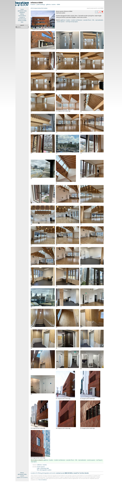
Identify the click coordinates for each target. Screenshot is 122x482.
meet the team (22, 19)
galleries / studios (51, 4)
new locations (22, 15)
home (22, 9)
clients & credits (22, 20)
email (75, 473)
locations (33, 4)
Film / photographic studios (44, 470)
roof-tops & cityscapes (72, 21)
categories (22, 12)
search (22, 476)
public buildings (41, 4)
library (22, 14)
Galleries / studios (42, 465)
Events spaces (41, 467)
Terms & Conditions (42, 479)
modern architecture (76, 20)
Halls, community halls (43, 468)
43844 (58, 4)
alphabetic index (22, 11)
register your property (22, 477)
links (22, 22)
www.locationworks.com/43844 (95, 8)
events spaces (61, 21)
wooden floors (87, 20)
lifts (93, 20)
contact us (22, 17)
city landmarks (99, 20)
